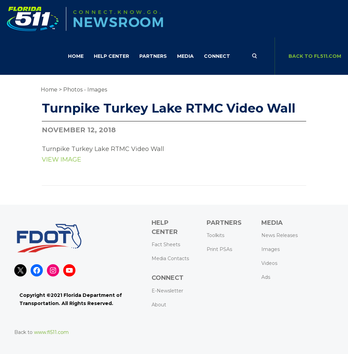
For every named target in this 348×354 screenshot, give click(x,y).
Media (185, 56)
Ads (265, 277)
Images (270, 249)
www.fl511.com (51, 332)
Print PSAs (219, 249)
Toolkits (215, 235)
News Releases (279, 235)
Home (76, 56)
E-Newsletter (167, 291)
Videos (269, 263)
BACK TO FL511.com (315, 56)
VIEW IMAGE (61, 159)
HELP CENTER (111, 56)
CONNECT (217, 56)
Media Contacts (170, 258)
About (159, 305)
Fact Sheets (166, 244)
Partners (153, 56)
